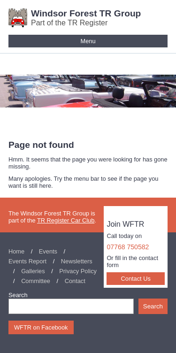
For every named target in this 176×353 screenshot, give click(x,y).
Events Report (27, 261)
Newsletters (76, 261)
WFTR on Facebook (41, 327)
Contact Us (136, 278)
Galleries (33, 271)
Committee (35, 280)
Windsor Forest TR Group (86, 13)
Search (18, 295)
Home (16, 251)
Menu (87, 41)
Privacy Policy (78, 271)
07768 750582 (128, 247)
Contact (75, 280)
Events (48, 251)
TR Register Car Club (65, 220)
